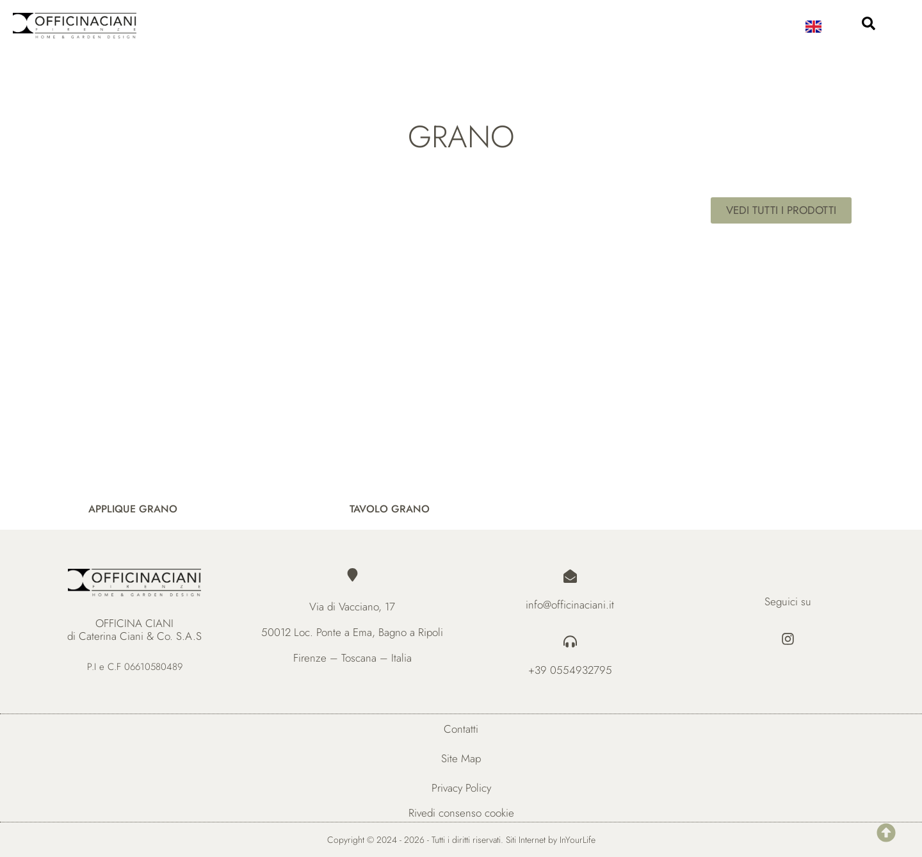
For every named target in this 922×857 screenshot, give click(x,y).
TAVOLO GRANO (390, 509)
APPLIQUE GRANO (132, 509)
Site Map (461, 758)
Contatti (461, 729)
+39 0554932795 (570, 670)
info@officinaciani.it (570, 604)
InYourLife (577, 839)
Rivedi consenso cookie (461, 812)
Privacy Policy (461, 788)
